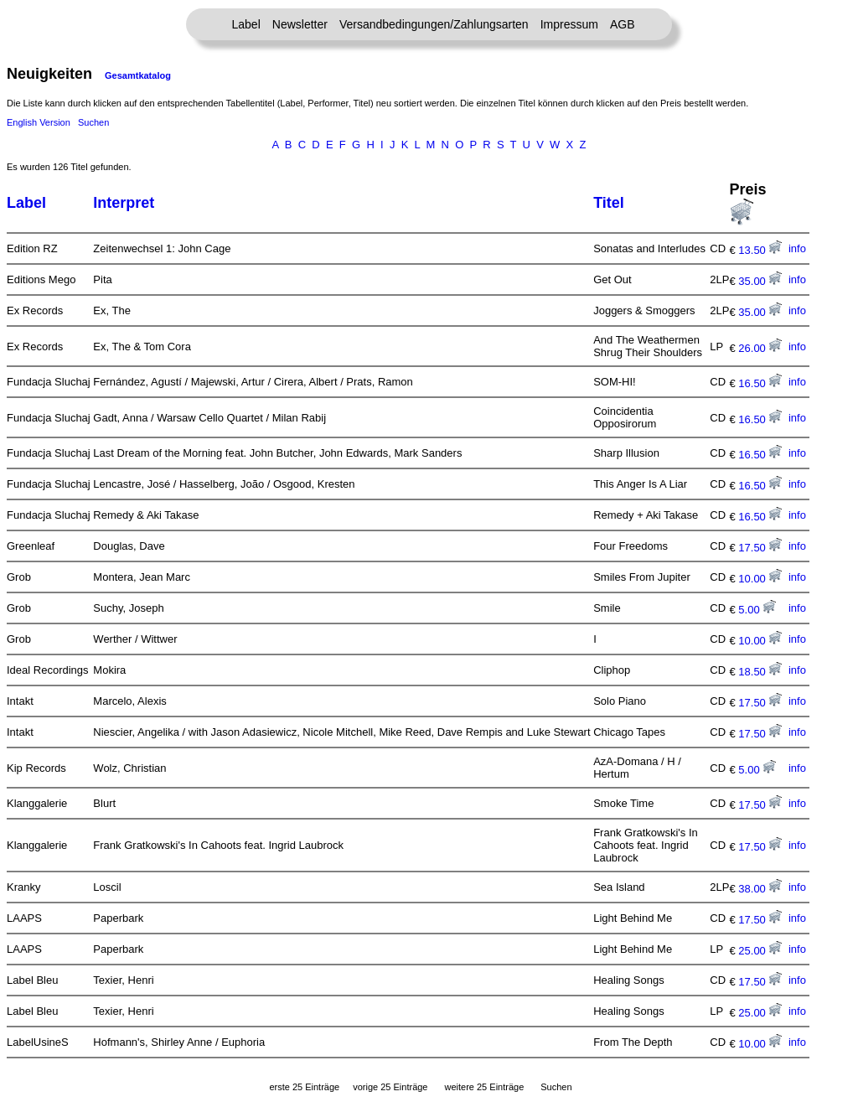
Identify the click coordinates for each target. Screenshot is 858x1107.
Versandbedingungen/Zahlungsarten (434, 24)
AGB (622, 24)
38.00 (760, 888)
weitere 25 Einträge (484, 1087)
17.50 (760, 547)
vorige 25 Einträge (390, 1087)
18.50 (760, 671)
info (797, 248)
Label (246, 24)
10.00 (760, 578)
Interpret (123, 202)
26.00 (760, 348)
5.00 (757, 609)
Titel (608, 202)
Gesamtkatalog (138, 75)
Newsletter (300, 24)
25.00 (760, 950)
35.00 (760, 281)
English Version (38, 122)
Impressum (569, 24)
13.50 (760, 250)
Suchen (93, 122)
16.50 (760, 383)
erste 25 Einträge (304, 1087)
